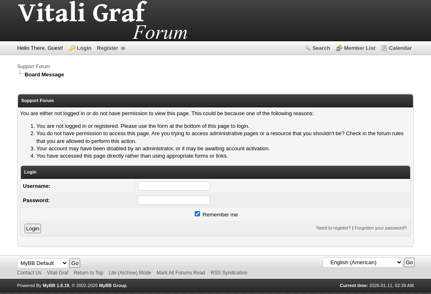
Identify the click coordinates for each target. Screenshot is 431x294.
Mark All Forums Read (181, 273)
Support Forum (33, 66)
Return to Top (88, 273)
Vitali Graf (57, 273)
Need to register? (334, 227)
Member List (359, 48)
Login (84, 48)
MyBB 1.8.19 (56, 285)
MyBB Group (112, 285)
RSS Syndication (229, 273)
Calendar (400, 48)
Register (107, 48)
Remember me (216, 215)
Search (321, 48)
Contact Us (29, 273)
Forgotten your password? (381, 227)
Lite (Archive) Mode (130, 273)
